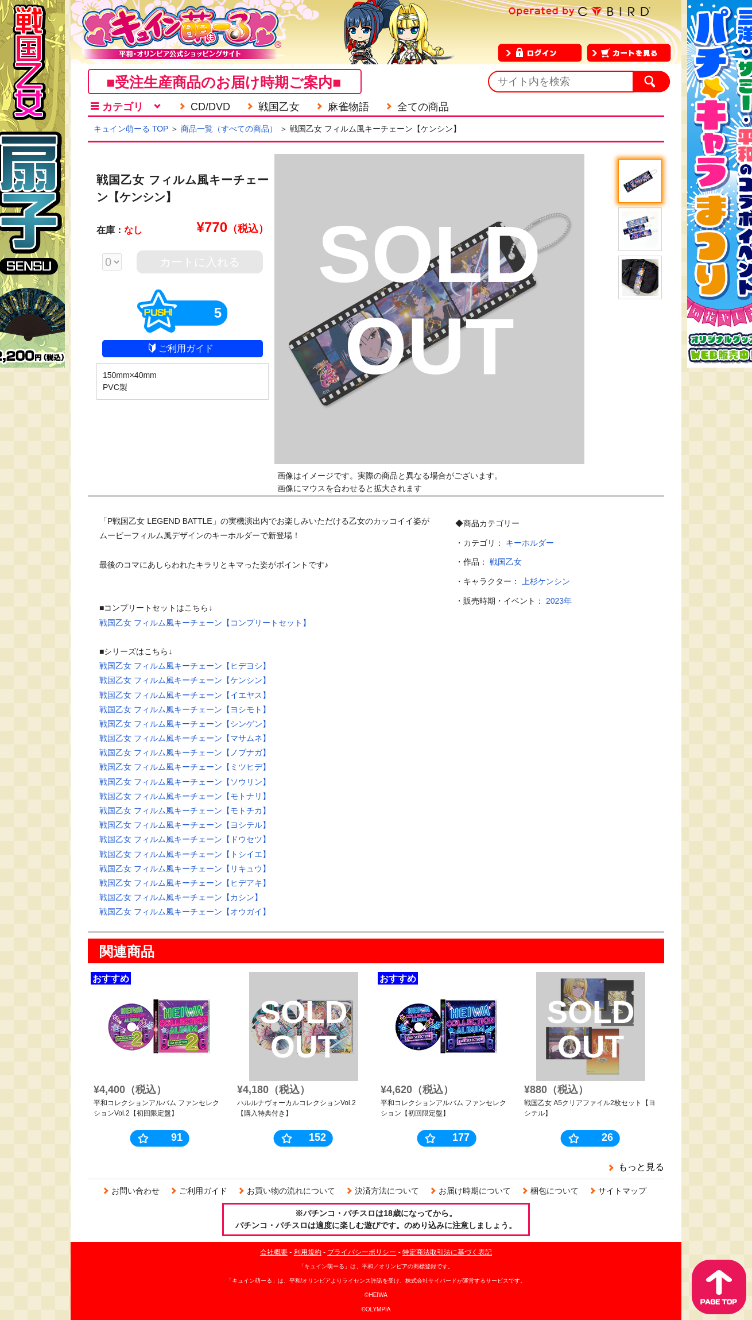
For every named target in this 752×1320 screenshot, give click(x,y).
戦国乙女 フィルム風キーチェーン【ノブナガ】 (184, 752)
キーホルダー (530, 542)
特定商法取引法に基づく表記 (447, 1252)
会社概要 (274, 1252)
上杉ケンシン (546, 581)
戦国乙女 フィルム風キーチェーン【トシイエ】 (184, 854)
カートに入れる (200, 262)
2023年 (559, 600)
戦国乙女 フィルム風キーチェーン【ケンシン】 (184, 680)
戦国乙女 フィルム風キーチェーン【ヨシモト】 (184, 709)
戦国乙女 (506, 561)
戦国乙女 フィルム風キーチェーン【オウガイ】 (184, 911)
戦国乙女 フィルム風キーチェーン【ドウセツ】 (184, 839)
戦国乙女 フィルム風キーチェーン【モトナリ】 (184, 796)
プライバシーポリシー (361, 1252)
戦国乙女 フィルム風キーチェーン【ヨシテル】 (184, 824)
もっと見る (641, 1167)
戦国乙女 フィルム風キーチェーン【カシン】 (180, 897)
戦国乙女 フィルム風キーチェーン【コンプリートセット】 (205, 622)
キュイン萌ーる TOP (131, 128)
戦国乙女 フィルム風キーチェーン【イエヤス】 (184, 695)
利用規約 (307, 1252)
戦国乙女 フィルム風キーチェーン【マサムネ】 (184, 738)
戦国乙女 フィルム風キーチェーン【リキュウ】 (184, 868)
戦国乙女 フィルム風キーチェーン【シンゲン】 (184, 723)
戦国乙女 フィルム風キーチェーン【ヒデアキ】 (184, 882)
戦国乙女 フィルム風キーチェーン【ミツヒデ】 (184, 766)
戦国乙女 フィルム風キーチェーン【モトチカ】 (184, 810)
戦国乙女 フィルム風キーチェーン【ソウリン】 (184, 781)
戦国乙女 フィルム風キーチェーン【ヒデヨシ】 (184, 665)
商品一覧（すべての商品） (229, 128)
